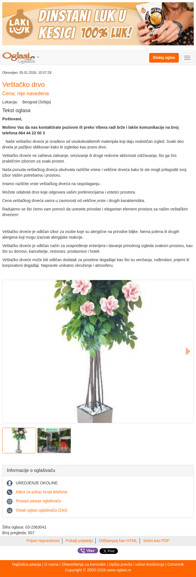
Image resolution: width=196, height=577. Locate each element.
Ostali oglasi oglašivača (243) (41, 510)
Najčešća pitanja (26, 564)
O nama (51, 564)
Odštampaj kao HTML (118, 540)
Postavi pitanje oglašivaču (38, 501)
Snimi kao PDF (156, 540)
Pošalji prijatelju (79, 540)
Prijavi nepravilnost (43, 540)
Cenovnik (176, 564)
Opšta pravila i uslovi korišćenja (136, 564)
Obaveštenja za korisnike (83, 564)
